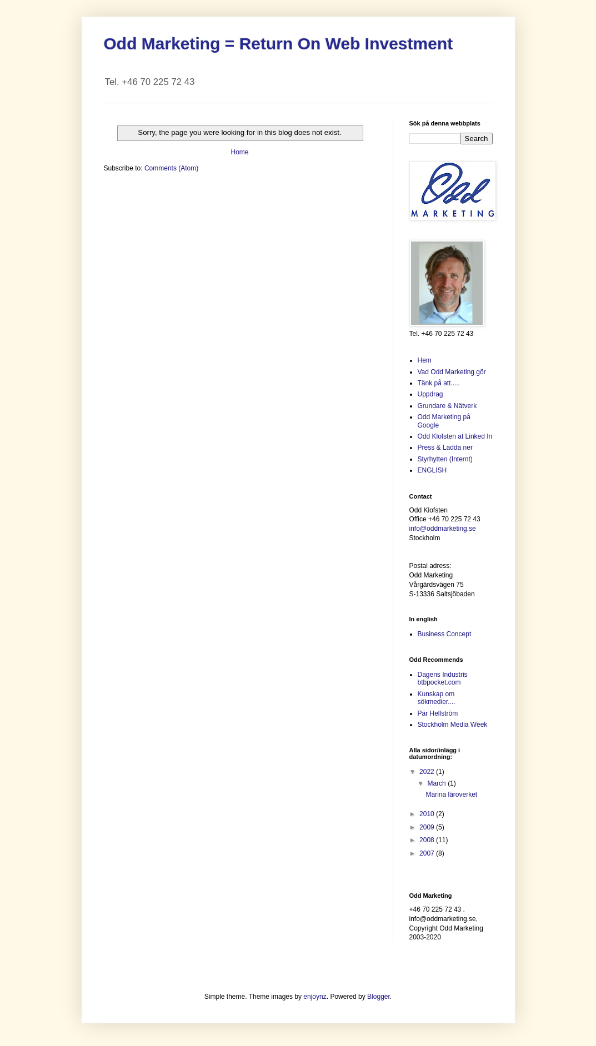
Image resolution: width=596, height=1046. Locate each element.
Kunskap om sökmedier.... (436, 698)
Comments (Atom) (171, 168)
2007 (427, 853)
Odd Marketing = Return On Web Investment (278, 43)
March (437, 783)
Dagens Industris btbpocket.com (443, 678)
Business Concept (445, 634)
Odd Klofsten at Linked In (455, 436)
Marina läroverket (451, 794)
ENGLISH (432, 470)
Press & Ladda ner (445, 447)
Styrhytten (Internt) (445, 459)
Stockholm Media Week (453, 724)
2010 (427, 814)
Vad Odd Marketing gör (452, 372)
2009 (427, 827)
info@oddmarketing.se (442, 528)
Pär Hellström (438, 713)
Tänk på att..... (439, 383)
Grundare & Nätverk (447, 406)
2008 (427, 840)
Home (239, 152)
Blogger (378, 996)
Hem (425, 360)
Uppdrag (430, 394)
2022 (427, 772)
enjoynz (314, 996)
